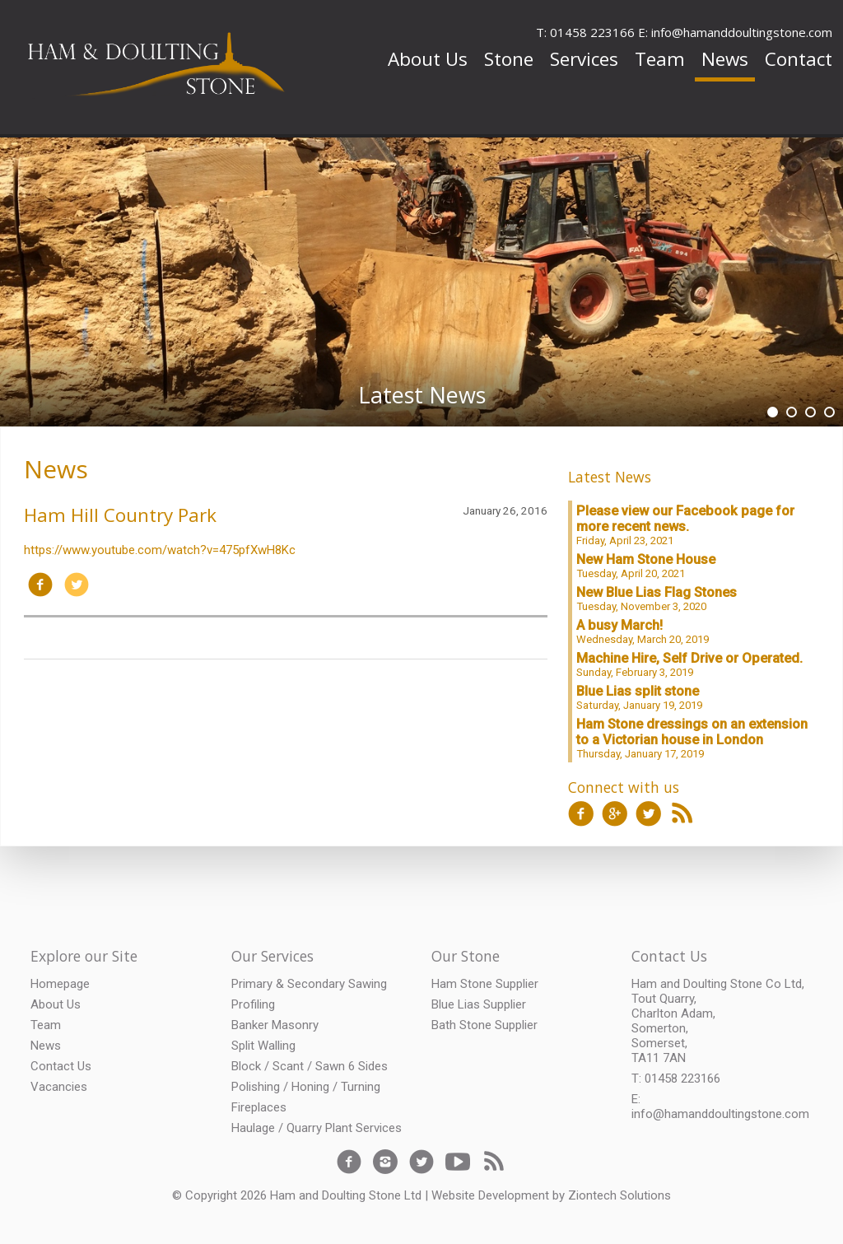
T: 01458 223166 (585, 32)
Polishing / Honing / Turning (305, 1086)
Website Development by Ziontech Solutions (551, 1195)
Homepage (60, 983)
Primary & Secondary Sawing (309, 983)
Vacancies (58, 1086)
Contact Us (60, 1066)
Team (660, 59)
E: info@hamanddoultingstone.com (735, 32)
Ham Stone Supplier (484, 983)
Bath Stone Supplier (484, 1025)
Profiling (253, 1004)
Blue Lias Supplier (478, 1004)
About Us (428, 59)
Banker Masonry (275, 1025)
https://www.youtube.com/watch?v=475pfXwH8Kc (160, 550)
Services (584, 59)
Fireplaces (258, 1107)
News (724, 59)
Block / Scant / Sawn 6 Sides (309, 1066)
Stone (508, 59)
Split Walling (263, 1045)
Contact (798, 59)
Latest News (609, 477)
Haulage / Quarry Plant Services (316, 1128)
